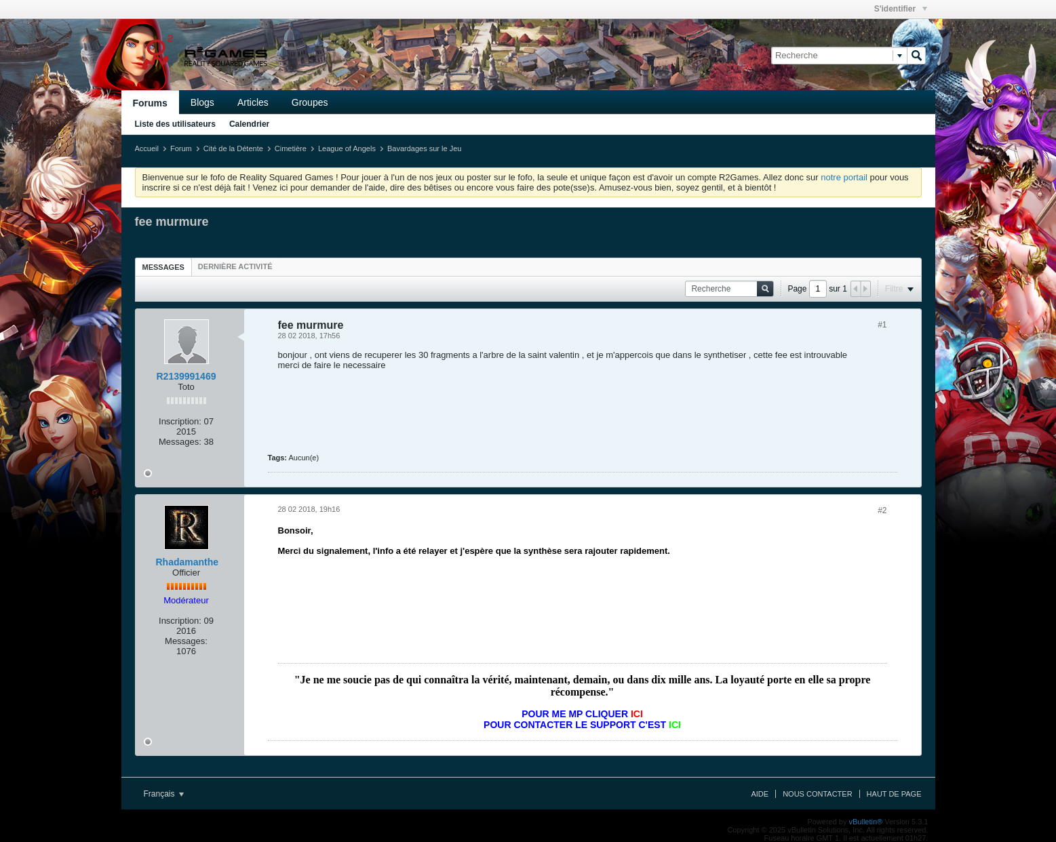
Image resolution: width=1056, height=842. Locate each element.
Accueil (147, 148)
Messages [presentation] (163, 267)
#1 (882, 324)
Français (164, 794)
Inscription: (180, 421)
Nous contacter (817, 794)
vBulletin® (866, 822)
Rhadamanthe (187, 562)
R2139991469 (186, 376)
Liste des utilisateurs (175, 124)
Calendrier (249, 124)
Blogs (202, 102)
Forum (181, 148)
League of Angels (347, 148)
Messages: (180, 442)
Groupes (310, 102)
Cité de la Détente (233, 148)
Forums (150, 103)
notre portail (844, 177)
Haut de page (894, 794)
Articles (253, 102)
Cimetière (291, 148)
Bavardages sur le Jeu (424, 148)
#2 (882, 510)
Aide (759, 794)
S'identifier (900, 9)
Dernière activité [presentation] (235, 266)
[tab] (163, 267)
